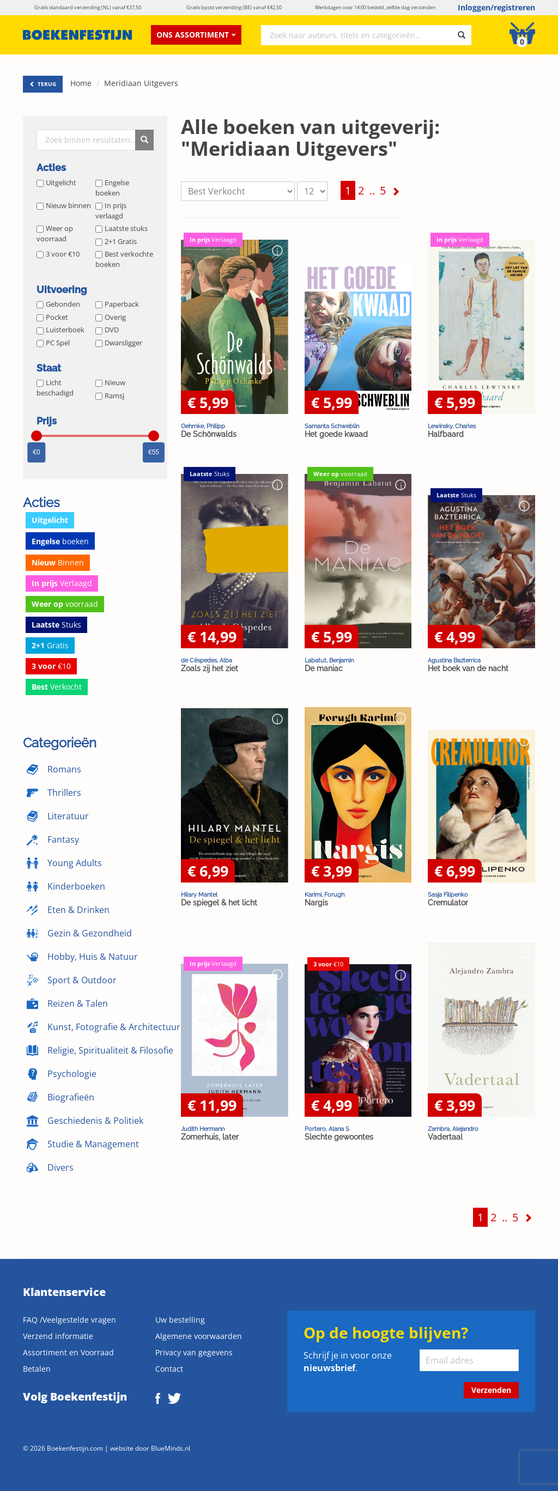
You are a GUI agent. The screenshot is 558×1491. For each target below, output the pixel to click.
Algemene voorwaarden (198, 1336)
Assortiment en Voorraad (68, 1352)
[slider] (36, 435)
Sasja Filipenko (448, 894)
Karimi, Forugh (324, 894)
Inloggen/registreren (496, 7)
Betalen (37, 1369)
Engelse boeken (112, 188)
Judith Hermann (203, 1129)
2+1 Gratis (116, 241)
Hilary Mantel (199, 894)
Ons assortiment (196, 34)
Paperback (117, 304)
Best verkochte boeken (124, 259)
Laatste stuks (121, 228)
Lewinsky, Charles (452, 426)
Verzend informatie (58, 1336)
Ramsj (109, 395)
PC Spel (53, 343)
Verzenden (491, 1390)
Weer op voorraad (55, 233)
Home (81, 83)
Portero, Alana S (327, 1129)
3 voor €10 (58, 254)
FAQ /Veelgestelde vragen (69, 1319)
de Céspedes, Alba (206, 660)
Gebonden (58, 304)
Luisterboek (60, 329)
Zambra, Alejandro (453, 1129)
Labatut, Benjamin (329, 660)
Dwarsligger (118, 343)
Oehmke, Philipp (203, 426)
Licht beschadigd (55, 388)
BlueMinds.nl (170, 1448)
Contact (169, 1369)
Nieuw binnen (64, 205)
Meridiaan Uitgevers (141, 83)
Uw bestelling (180, 1319)
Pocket (52, 317)
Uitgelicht (56, 182)
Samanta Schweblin (332, 426)
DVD (107, 329)
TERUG (42, 84)
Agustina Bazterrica (454, 660)
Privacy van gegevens (194, 1352)
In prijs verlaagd (110, 210)
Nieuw (110, 382)
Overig (110, 317)
